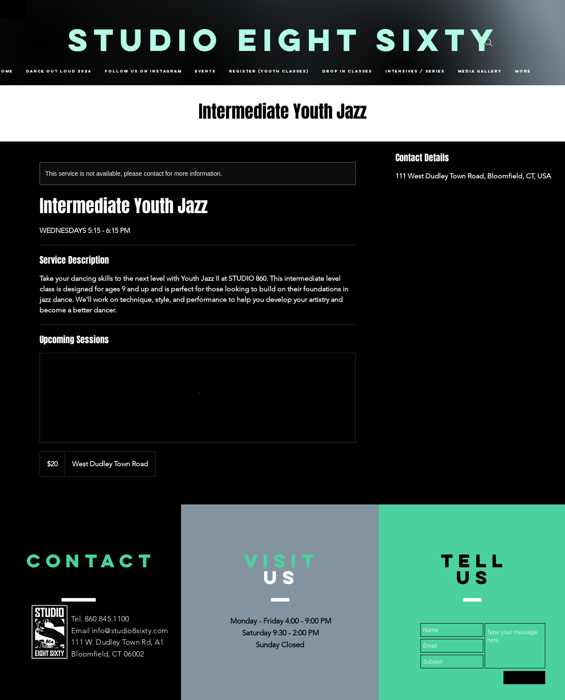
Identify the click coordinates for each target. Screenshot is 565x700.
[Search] (488, 42)
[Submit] (524, 677)
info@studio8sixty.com (130, 630)
